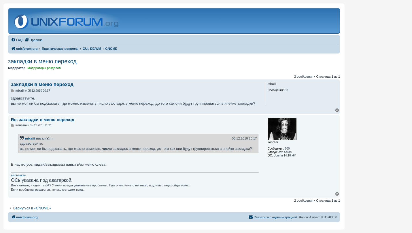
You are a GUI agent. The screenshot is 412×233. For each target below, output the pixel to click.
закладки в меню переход (42, 61)
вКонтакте (18, 175)
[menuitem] (16, 40)
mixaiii (30, 138)
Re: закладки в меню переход (42, 119)
